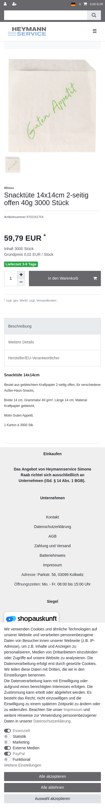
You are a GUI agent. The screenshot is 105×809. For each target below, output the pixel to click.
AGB (53, 536)
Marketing (21, 742)
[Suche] (94, 15)
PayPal (19, 753)
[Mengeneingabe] (10, 278)
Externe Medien (26, 748)
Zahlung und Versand (52, 546)
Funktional (22, 759)
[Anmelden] (6, 4)
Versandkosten (45, 300)
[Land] (73, 4)
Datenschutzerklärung (52, 526)
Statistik (19, 736)
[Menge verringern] (21, 282)
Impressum (52, 565)
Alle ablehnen (52, 787)
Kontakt (52, 517)
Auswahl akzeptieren (52, 798)
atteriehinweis (53, 555)
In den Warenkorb (72, 278)
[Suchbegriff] (45, 15)
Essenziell (21, 730)
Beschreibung (20, 326)
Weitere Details (21, 342)
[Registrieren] (15, 4)
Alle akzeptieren (52, 776)
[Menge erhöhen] (21, 275)
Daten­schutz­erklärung (51, 721)
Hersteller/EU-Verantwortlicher (33, 358)
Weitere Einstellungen (22, 765)
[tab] (52, 326)
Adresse (28, 574)
